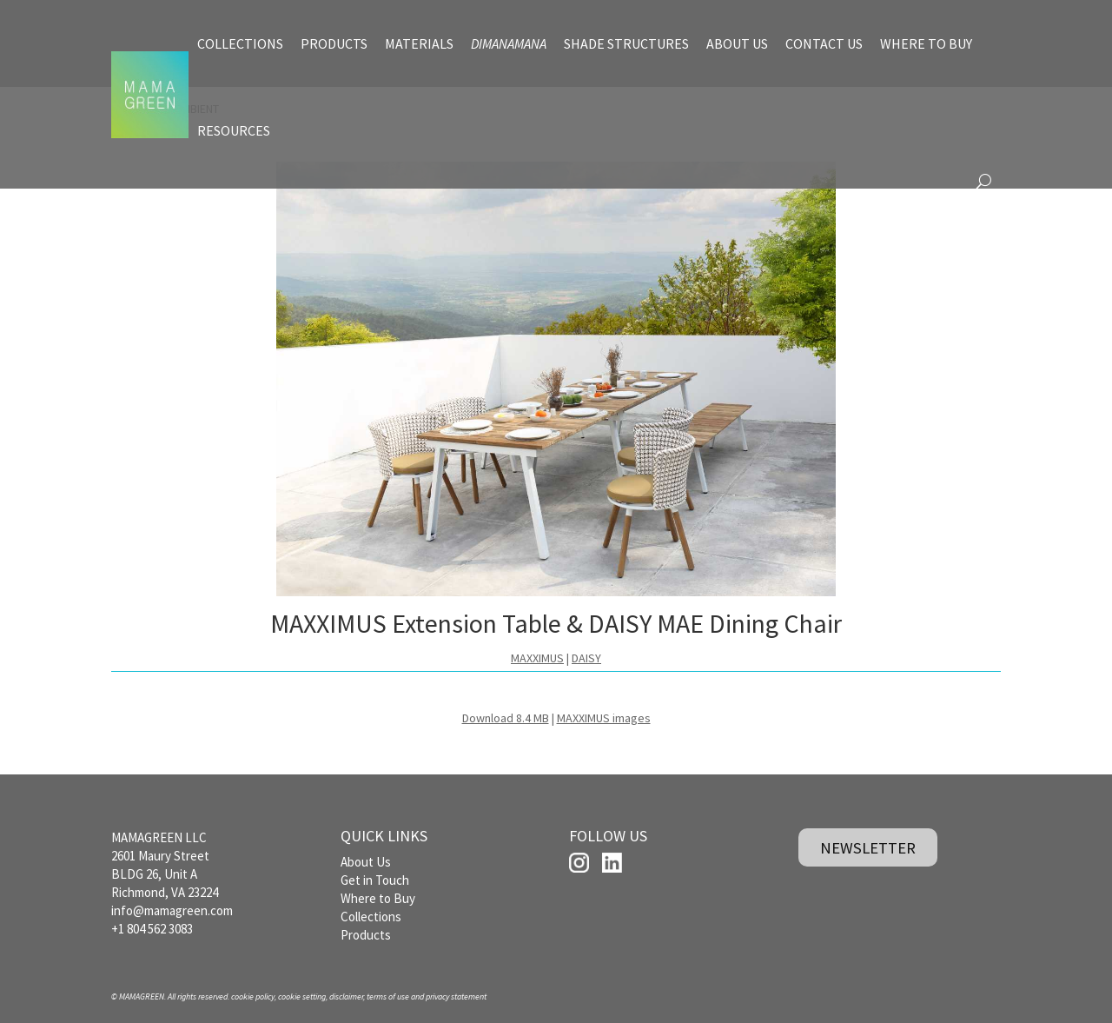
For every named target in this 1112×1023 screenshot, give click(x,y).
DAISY (586, 658)
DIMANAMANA (508, 43)
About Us (366, 862)
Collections (371, 916)
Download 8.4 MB (505, 718)
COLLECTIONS (240, 43)
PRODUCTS (334, 43)
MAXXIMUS (537, 658)
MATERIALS (419, 43)
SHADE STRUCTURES (626, 43)
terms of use (388, 996)
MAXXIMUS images (604, 718)
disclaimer (346, 996)
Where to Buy (378, 898)
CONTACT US (824, 43)
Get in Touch (375, 880)
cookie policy (253, 996)
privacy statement (456, 996)
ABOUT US (737, 43)
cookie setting (302, 996)
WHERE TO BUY (926, 43)
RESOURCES (233, 130)
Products (366, 935)
